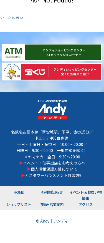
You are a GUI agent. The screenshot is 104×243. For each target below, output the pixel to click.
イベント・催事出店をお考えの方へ (54, 163)
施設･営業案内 (52, 204)
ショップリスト (18, 204)
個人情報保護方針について (54, 169)
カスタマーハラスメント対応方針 (54, 175)
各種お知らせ (52, 192)
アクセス (85, 204)
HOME (19, 192)
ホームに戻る (11, 17)
